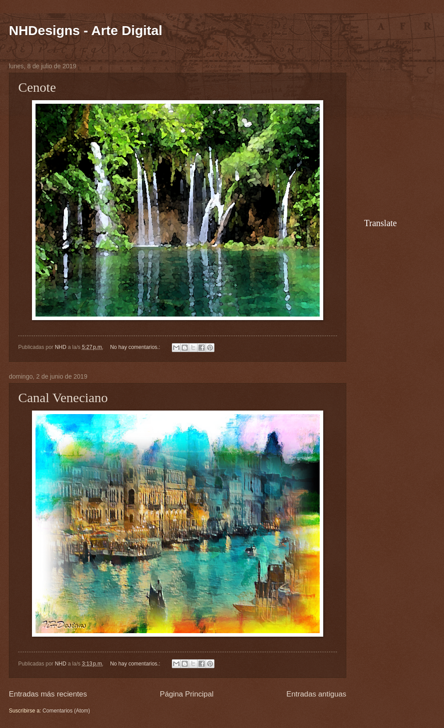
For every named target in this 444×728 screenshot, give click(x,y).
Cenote (37, 87)
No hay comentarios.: (136, 347)
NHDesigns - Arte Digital (86, 30)
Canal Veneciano (63, 397)
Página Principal (187, 694)
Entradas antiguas (316, 694)
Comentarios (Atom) (66, 711)
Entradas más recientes (48, 694)
